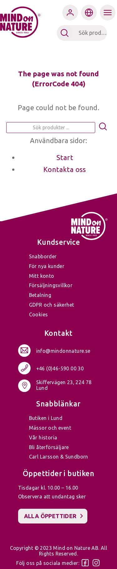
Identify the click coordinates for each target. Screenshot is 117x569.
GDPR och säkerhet (51, 305)
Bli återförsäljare (49, 447)
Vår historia (43, 437)
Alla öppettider (50, 516)
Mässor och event (50, 428)
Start (64, 157)
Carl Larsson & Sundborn (58, 456)
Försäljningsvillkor (51, 285)
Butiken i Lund (46, 418)
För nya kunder (47, 266)
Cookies (38, 314)
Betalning (40, 295)
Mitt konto (41, 276)
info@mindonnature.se (63, 351)
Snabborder (43, 256)
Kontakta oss (64, 169)
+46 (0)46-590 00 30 (60, 369)
